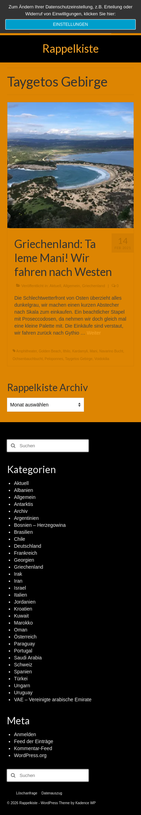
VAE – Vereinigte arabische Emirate (53, 699)
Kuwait (21, 616)
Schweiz (23, 664)
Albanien (23, 490)
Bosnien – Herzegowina (40, 525)
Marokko (23, 623)
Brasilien (23, 532)
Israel (20, 588)
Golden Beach (50, 351)
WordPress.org (30, 755)
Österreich (25, 637)
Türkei (21, 678)
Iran (18, 581)
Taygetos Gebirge (78, 359)
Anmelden (25, 734)
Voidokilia (101, 359)
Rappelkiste (70, 48)
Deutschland (27, 546)
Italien (20, 595)
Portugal (23, 650)
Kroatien (23, 609)
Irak (18, 574)
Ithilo (66, 351)
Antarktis (23, 504)
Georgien (24, 560)
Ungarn (22, 685)
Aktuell (55, 286)
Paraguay (24, 643)
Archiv (21, 511)
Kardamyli (79, 351)
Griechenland (93, 286)
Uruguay (23, 692)
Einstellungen (70, 24)
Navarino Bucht (111, 351)
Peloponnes (54, 359)
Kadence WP (85, 803)
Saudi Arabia (28, 657)
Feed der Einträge (33, 741)
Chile (19, 539)
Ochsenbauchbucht (28, 359)
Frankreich (25, 553)
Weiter (94, 333)
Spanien (23, 671)
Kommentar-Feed (33, 748)
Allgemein (71, 286)
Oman (20, 630)
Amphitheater (26, 351)
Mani (93, 351)
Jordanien (25, 602)
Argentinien (26, 518)
